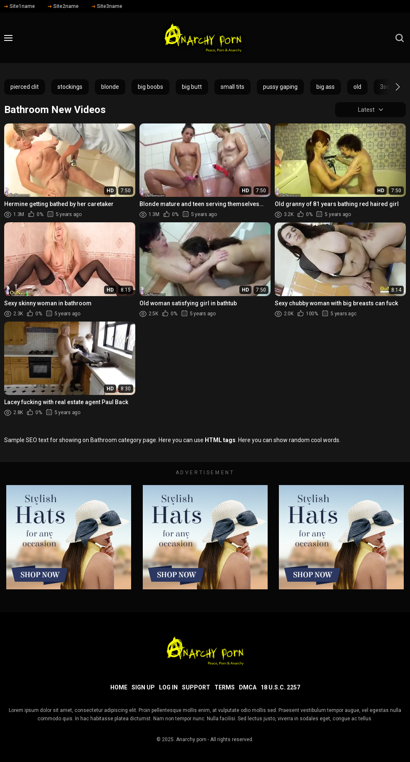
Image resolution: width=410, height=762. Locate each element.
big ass (325, 86)
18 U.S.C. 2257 (280, 687)
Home (118, 687)
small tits (232, 86)
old (357, 86)
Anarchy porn (191, 739)
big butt (192, 86)
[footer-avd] (68, 537)
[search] (399, 38)
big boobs (150, 86)
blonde (110, 86)
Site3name (107, 6)
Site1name (19, 6)
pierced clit (24, 86)
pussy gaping (280, 86)
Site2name (63, 6)
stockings (69, 86)
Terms (224, 687)
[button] (390, 87)
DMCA (247, 687)
